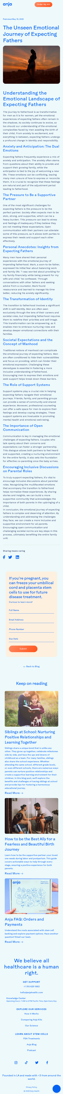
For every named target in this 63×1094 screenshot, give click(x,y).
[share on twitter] (10, 557)
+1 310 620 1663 (31, 987)
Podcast (31, 1050)
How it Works (31, 1014)
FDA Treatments (31, 1039)
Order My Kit (43, 4)
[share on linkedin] (17, 557)
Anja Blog (31, 1045)
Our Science (31, 1026)
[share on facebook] (4, 557)
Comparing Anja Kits (31, 1020)
